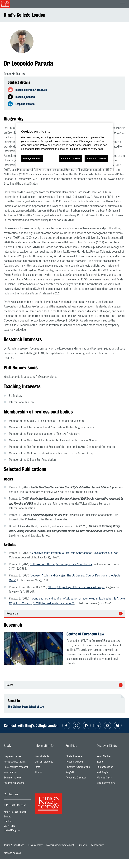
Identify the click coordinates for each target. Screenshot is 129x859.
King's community (110, 784)
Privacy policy (35, 845)
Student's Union (110, 768)
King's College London (24, 14)
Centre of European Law (85, 634)
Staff (48, 768)
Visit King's (110, 773)
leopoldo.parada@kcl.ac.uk (31, 90)
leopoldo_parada (25, 97)
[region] (64, 145)
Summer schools (17, 778)
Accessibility (97, 845)
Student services (79, 757)
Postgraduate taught (17, 762)
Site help (82, 845)
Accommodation (79, 762)
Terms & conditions (14, 845)
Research (12, 613)
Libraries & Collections (79, 768)
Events (110, 762)
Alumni (48, 773)
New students (48, 757)
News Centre (110, 757)
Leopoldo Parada (25, 104)
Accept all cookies (96, 158)
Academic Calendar (79, 778)
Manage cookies (12, 853)
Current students (48, 762)
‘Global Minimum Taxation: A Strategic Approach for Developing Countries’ (74, 553)
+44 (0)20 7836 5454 (15, 805)
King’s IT (79, 773)
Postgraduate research (17, 768)
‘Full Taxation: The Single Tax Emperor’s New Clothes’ (61, 564)
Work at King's (110, 778)
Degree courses (17, 757)
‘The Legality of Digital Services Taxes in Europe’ (76, 587)
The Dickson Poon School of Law (26, 707)
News (9, 685)
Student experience (17, 784)
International (17, 773)
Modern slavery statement (60, 845)
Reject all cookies (70, 158)
